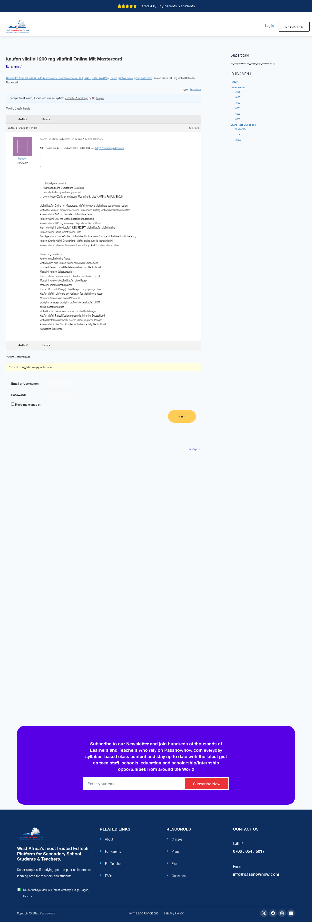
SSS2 (237, 113)
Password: (18, 395)
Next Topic (195, 449)
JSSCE (238, 139)
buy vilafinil (195, 89)
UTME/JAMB (240, 128)
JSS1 (237, 91)
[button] (269, 25)
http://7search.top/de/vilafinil (109, 148)
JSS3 (237, 102)
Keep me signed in (27, 404)
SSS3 (237, 119)
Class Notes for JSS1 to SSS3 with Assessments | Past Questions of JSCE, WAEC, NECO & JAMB (56, 78)
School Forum (126, 78)
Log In (182, 416)
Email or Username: (25, 383)
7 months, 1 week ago (76, 98)
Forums (113, 78)
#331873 (194, 128)
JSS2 (237, 97)
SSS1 (237, 108)
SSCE (237, 134)
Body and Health (144, 78)
